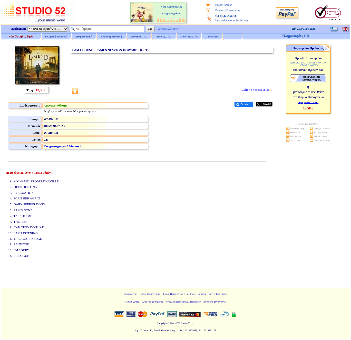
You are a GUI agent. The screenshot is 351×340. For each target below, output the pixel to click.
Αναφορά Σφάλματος (152, 301)
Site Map (190, 294)
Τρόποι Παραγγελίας (149, 294)
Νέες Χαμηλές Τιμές (21, 36)
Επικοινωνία (233, 10)
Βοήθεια (219, 10)
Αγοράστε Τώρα (308, 102)
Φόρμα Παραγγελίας (173, 294)
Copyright (162, 323)
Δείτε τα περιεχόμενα (255, 89)
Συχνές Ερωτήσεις (218, 294)
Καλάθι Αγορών (223, 4)
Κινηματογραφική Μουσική (63, 146)
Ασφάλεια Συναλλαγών (214, 301)
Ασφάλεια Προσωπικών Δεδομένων (183, 301)
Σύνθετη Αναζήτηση (168, 28)
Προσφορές (212, 36)
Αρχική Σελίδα (132, 301)
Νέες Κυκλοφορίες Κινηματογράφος (171, 10)
